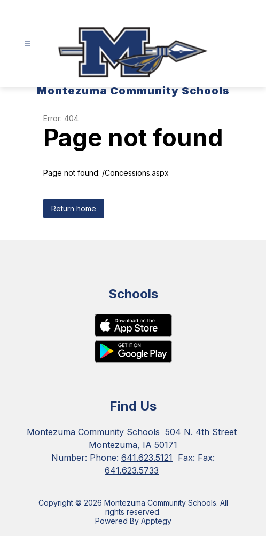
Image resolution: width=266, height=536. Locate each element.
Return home (73, 208)
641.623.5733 (132, 470)
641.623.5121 (147, 457)
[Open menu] (27, 44)
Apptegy (156, 520)
